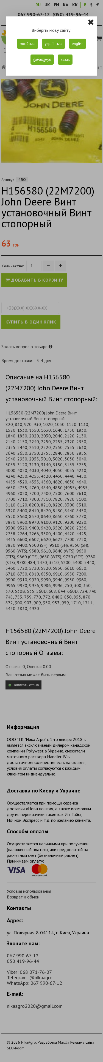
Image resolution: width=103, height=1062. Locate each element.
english (77, 43)
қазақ (65, 59)
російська (27, 43)
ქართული (42, 59)
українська (53, 43)
